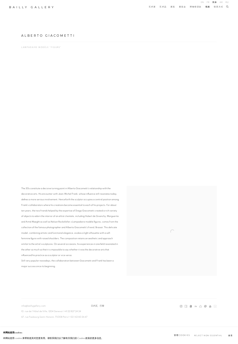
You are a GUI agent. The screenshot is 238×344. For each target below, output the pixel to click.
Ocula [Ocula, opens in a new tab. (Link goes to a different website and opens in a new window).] (200, 306)
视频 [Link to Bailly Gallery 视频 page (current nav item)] (207, 7)
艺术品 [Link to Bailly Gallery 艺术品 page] (163, 7)
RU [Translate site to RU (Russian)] (227, 2)
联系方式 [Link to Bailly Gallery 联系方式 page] (218, 7)
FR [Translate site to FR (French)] (208, 2)
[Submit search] (227, 6)
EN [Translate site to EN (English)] (202, 2)
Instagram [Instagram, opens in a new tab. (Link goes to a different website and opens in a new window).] (181, 306)
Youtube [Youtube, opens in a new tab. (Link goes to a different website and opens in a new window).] (210, 306)
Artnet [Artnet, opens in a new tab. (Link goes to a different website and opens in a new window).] (191, 306)
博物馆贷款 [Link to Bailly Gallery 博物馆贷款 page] (196, 7)
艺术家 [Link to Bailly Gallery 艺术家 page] (152, 7)
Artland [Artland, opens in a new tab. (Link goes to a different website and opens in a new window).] (215, 306)
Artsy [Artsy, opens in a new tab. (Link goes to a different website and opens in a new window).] (186, 306)
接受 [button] (230, 335)
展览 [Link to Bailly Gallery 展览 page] (172, 7)
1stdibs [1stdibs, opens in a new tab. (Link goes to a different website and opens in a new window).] (195, 306)
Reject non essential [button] (208, 335)
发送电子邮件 (205, 306)
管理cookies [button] (182, 335)
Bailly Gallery (32, 7)
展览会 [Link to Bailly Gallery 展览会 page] (182, 7)
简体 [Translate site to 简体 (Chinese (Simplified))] (214, 2)
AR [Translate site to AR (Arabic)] (221, 2)
